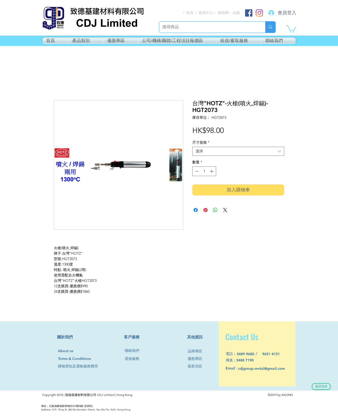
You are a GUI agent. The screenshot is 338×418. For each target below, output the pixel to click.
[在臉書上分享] (196, 210)
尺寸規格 (200, 142)
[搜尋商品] (208, 27)
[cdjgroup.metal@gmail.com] (268, 368)
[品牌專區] (197, 351)
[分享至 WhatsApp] (215, 210)
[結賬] (237, 12)
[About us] (68, 351)
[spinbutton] (204, 171)
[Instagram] (259, 13)
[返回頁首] (321, 386)
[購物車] (224, 12)
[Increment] (212, 171)
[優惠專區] (197, 358)
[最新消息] (197, 366)
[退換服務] (134, 358)
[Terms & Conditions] (79, 358)
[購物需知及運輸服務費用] (83, 366)
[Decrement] (196, 171)
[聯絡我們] (134, 350)
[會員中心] (206, 12)
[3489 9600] (248, 354)
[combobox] (238, 151)
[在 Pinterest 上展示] (205, 210)
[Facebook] (248, 13)
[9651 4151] (274, 354)
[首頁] (190, 12)
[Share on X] (225, 210)
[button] (291, 28)
